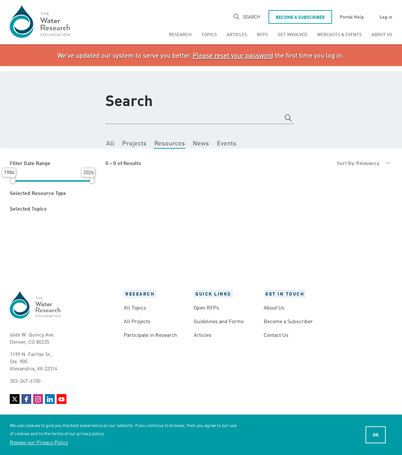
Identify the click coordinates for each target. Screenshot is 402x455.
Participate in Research (150, 334)
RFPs (262, 34)
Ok (376, 434)
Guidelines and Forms (219, 321)
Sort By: (346, 162)
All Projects (137, 321)
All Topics (135, 307)
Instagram (38, 399)
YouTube (61, 399)
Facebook (26, 399)
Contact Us (276, 334)
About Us (381, 34)
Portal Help (352, 16)
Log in (386, 16)
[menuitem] (180, 34)
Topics (209, 34)
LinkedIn (50, 399)
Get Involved (292, 34)
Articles (237, 34)
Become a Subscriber (300, 17)
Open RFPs (206, 307)
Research (180, 34)
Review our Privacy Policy (39, 442)
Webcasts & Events (339, 34)
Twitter (15, 399)
